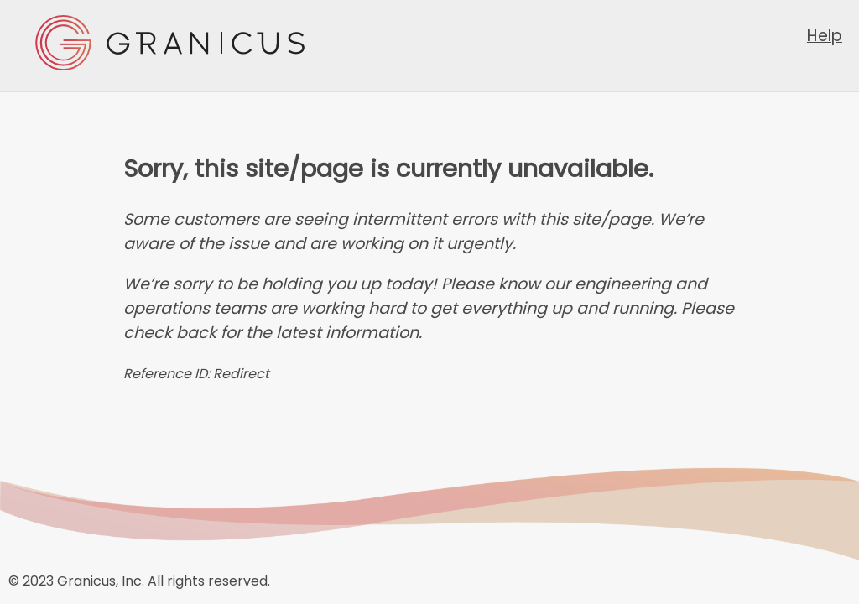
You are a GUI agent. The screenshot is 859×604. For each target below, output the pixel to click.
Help (824, 35)
